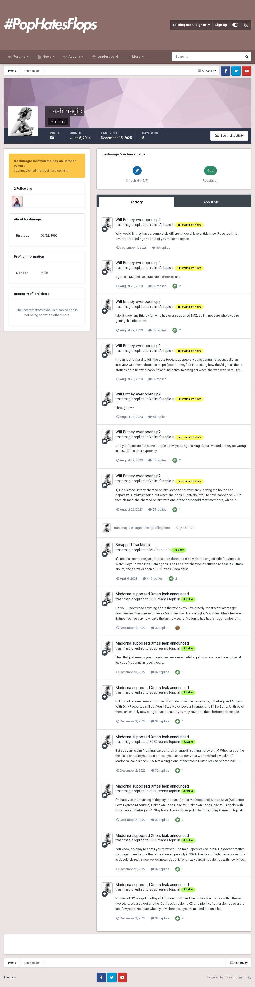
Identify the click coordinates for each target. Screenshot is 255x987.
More (136, 56)
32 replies (160, 628)
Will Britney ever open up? (138, 219)
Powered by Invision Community (229, 977)
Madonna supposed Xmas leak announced (152, 594)
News (47, 56)
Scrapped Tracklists (132, 545)
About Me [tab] (211, 202)
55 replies (161, 247)
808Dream (157, 599)
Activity (74, 56)
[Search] (191, 56)
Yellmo (154, 225)
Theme (10, 977)
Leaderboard (107, 56)
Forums (19, 56)
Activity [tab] (136, 202)
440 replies (153, 578)
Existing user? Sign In (191, 25)
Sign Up (221, 25)
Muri (152, 550)
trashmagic (124, 225)
